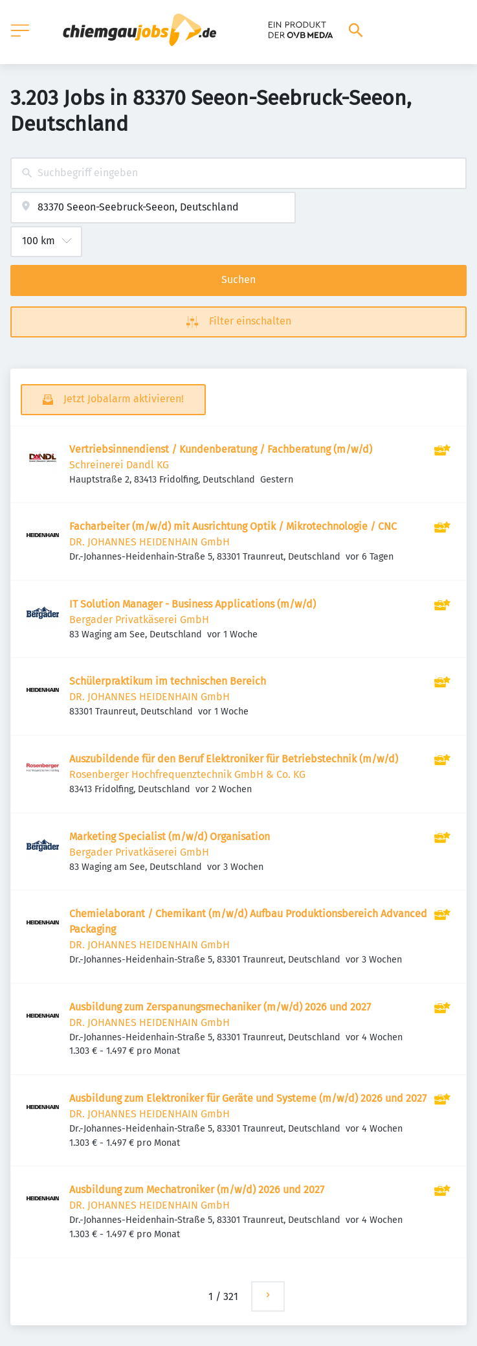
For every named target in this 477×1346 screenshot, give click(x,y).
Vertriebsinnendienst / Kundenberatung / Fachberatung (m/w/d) (220, 449)
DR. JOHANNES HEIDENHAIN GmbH (149, 542)
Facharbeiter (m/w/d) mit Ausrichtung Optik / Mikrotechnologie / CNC (233, 526)
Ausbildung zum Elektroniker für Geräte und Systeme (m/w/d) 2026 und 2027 (248, 1098)
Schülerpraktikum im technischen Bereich (167, 681)
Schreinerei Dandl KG (119, 465)
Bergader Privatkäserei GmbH (139, 619)
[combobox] (238, 173)
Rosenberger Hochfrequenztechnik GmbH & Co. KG (187, 774)
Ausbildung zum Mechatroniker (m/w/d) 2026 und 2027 (196, 1189)
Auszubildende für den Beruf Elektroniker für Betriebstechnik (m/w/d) (233, 759)
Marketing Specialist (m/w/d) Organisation (169, 836)
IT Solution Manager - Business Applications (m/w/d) (192, 604)
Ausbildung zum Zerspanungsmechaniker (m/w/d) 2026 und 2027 (220, 1007)
